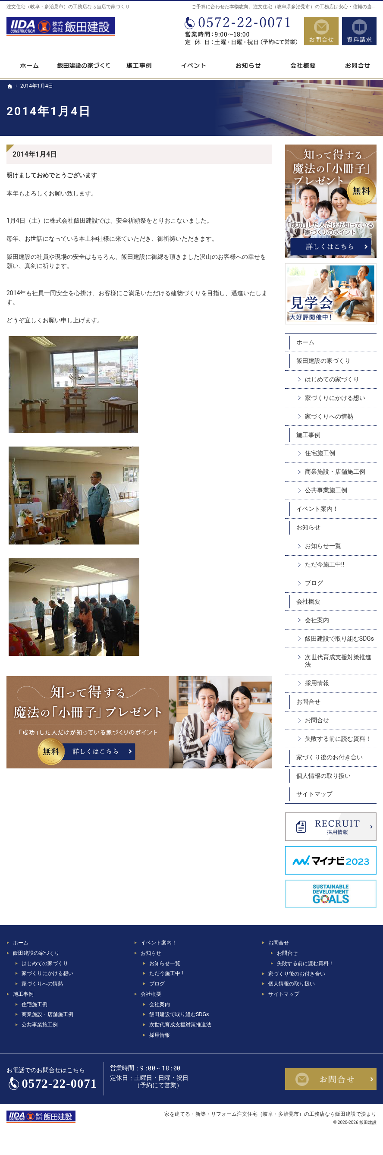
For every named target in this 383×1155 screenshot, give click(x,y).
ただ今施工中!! (324, 564)
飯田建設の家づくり (323, 360)
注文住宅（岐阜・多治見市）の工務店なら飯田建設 (296, 1114)
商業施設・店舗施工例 (335, 471)
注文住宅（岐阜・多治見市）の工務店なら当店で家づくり (68, 6)
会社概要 (308, 601)
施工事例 (308, 434)
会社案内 (317, 620)
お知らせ (308, 527)
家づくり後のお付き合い (329, 757)
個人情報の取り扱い (323, 775)
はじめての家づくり (332, 379)
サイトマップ (314, 793)
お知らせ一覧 (323, 545)
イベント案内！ (317, 508)
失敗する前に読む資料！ (338, 738)
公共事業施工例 (326, 490)
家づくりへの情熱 (329, 416)
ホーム (305, 342)
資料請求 (359, 31)
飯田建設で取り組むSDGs (339, 638)
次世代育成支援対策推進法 (338, 661)
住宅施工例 (320, 453)
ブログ (314, 582)
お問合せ (308, 701)
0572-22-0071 (240, 31)
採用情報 (317, 683)
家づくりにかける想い (335, 397)
